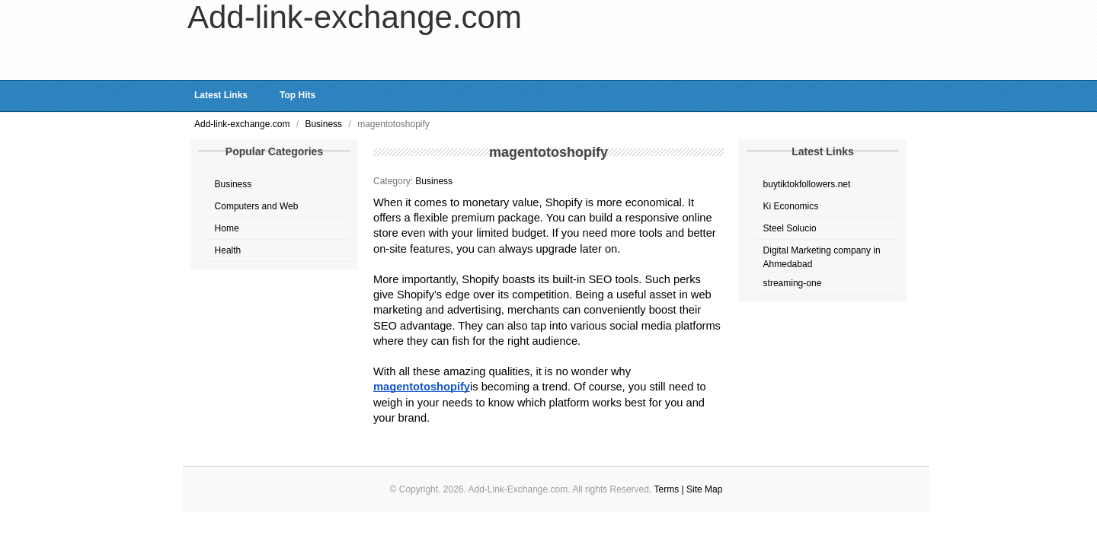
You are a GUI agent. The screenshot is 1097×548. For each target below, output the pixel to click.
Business (324, 124)
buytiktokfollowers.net (807, 184)
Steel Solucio (790, 228)
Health (228, 250)
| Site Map (702, 489)
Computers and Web (257, 206)
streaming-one (792, 283)
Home (227, 228)
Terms (668, 489)
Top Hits (297, 95)
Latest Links (221, 95)
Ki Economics (791, 206)
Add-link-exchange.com (243, 124)
